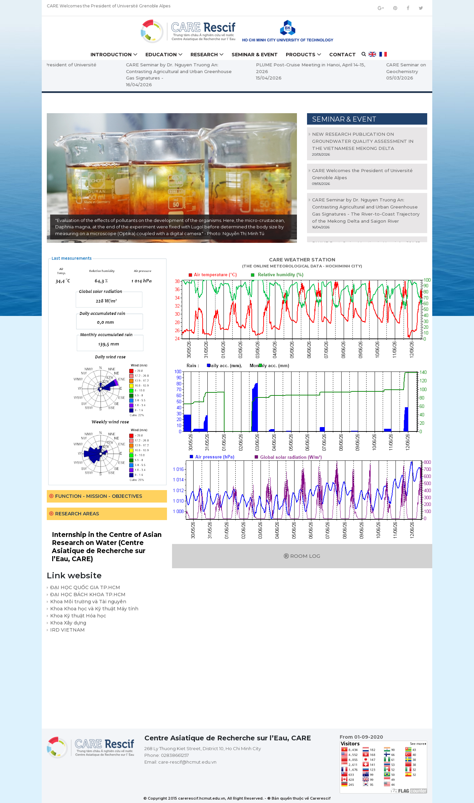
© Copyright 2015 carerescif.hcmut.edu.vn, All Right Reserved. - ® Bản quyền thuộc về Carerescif (237, 798)
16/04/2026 (197, 84)
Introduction (111, 55)
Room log (302, 556)
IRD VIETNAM (67, 630)
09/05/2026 (67, 78)
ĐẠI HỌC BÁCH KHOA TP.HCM (88, 594)
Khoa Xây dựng (68, 623)
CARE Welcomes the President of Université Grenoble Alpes (108, 7)
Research (204, 55)
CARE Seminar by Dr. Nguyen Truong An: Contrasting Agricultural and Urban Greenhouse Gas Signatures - (237, 71)
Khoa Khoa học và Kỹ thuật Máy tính (94, 609)
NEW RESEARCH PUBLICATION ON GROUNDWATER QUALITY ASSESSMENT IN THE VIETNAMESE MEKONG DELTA (362, 141)
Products (300, 55)
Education (161, 55)
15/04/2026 (326, 78)
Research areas (77, 514)
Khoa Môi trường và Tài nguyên (88, 602)
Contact (342, 55)
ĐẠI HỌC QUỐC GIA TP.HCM (85, 587)
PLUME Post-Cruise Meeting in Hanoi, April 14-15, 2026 (368, 68)
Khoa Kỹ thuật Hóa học (78, 616)
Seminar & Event (255, 55)
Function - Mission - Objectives (98, 496)
